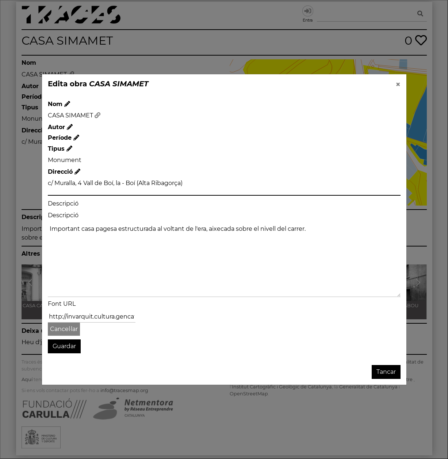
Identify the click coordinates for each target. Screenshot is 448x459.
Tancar (386, 371)
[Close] (398, 84)
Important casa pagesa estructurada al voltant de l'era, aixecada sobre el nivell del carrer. (224, 260)
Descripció (63, 203)
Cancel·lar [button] (64, 329)
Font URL (62, 303)
